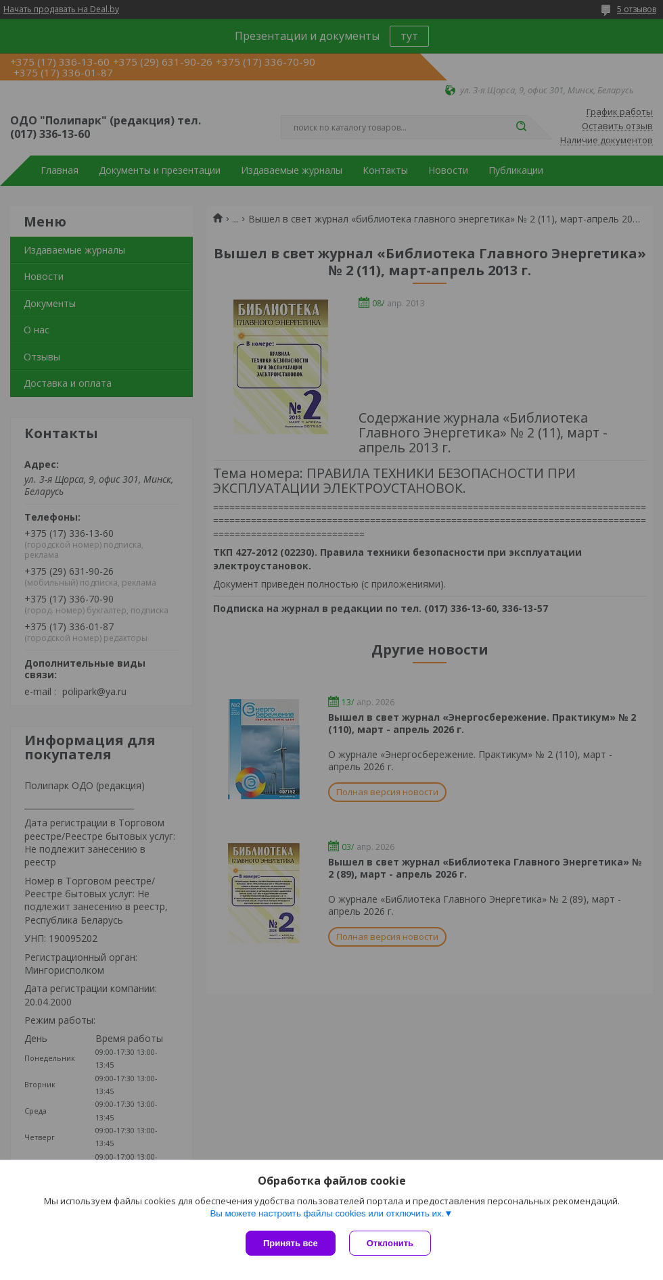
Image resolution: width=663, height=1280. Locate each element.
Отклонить (390, 1243)
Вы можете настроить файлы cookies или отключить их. (327, 1213)
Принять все (290, 1243)
